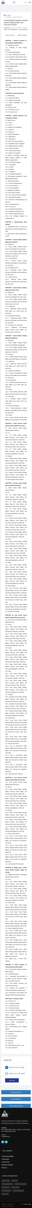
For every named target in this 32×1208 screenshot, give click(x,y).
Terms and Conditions (7, 1156)
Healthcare (5, 1187)
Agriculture (5, 1180)
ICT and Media (15, 1187)
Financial (14, 1180)
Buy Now (12, 1080)
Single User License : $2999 (16, 1067)
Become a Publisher (7, 1164)
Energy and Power (20, 1184)
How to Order (5, 1162)
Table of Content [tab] (22, 35)
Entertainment (6, 1190)
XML (26, 1204)
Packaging (5, 1194)
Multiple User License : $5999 (17, 1073)
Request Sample (16, 1092)
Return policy (5, 1159)
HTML (29, 1204)
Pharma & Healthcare (14, 17)
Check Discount (16, 1099)
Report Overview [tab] (10, 35)
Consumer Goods (18, 1190)
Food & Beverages (7, 1184)
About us (4, 1167)
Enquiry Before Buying (16, 1106)
